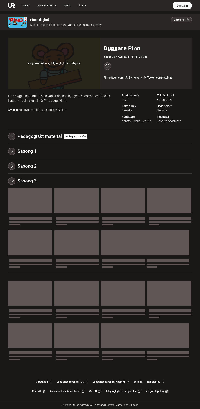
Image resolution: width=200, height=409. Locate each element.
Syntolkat (132, 77)
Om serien (181, 19)
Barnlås (138, 381)
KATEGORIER (47, 5)
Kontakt (38, 391)
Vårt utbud (44, 381)
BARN (67, 5)
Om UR (95, 391)
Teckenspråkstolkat (157, 77)
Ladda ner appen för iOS (72, 381)
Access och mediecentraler (67, 391)
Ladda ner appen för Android (111, 381)
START (26, 5)
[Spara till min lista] (107, 66)
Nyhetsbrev (155, 381)
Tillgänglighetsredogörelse (123, 391)
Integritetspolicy (156, 391)
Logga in (182, 5)
